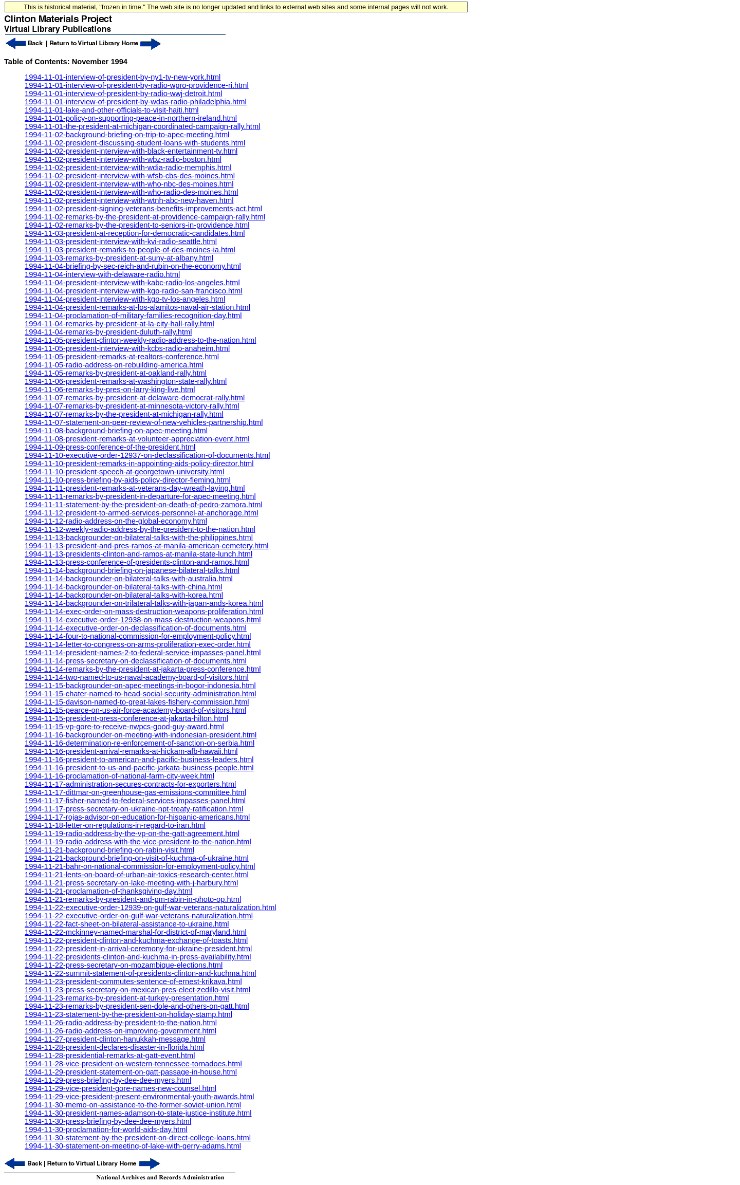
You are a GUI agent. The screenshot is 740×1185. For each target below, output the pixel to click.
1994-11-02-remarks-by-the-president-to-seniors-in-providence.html (137, 225)
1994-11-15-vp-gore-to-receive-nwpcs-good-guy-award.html (124, 727)
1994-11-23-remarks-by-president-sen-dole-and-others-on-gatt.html (137, 1006)
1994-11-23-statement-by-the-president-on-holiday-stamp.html (128, 1014)
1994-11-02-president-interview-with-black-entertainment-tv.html (131, 151)
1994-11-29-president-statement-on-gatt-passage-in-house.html (131, 1072)
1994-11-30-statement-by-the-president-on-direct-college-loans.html (138, 1138)
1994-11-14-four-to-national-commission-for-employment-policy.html (138, 636)
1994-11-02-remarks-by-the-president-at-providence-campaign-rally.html (145, 217)
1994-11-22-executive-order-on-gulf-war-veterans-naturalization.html (139, 916)
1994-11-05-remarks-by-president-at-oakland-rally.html (116, 373)
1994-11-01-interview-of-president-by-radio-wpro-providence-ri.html (137, 85)
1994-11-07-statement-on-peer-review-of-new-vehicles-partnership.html (144, 422)
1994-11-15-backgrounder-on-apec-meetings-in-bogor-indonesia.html (140, 685)
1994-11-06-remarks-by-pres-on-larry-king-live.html (110, 389)
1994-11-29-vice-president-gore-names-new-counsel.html (120, 1088)
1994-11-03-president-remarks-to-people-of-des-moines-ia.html (130, 250)
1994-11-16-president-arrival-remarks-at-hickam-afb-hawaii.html (131, 751)
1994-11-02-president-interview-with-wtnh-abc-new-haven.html (129, 200)
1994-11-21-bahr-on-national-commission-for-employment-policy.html (140, 866)
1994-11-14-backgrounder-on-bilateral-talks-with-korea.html (124, 595)
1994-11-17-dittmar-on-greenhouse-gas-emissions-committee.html (135, 792)
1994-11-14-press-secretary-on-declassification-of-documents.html (136, 661)
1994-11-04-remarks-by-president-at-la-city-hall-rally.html (119, 324)
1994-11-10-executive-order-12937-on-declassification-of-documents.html (147, 455)
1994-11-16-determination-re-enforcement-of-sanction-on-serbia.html (139, 743)
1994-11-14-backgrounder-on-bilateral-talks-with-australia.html (129, 579)
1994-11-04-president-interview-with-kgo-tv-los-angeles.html (125, 299)
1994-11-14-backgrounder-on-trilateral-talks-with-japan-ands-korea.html (144, 603)
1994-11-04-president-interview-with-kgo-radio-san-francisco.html (134, 291)
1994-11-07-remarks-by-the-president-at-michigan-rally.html (124, 414)
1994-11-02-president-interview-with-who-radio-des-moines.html (131, 192)
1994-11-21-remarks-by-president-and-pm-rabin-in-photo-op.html (133, 899)
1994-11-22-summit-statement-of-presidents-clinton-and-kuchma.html (140, 973)
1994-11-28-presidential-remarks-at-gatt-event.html (110, 1055)
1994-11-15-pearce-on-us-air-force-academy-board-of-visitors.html (135, 710)
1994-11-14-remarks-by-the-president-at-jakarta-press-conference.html (143, 669)
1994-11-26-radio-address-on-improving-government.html (120, 1031)
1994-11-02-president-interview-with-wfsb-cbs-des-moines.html (130, 176)
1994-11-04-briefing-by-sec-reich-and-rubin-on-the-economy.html (133, 266)
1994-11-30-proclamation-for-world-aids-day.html (106, 1129)
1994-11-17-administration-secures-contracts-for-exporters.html (130, 784)
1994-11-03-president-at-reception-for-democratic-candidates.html (135, 233)
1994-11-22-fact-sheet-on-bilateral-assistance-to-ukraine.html (127, 924)
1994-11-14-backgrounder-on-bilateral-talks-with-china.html (124, 587)
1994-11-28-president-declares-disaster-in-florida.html (114, 1047)
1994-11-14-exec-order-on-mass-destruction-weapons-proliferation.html (144, 611)
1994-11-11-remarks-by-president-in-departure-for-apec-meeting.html (140, 496)
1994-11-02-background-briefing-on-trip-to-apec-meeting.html (127, 135)
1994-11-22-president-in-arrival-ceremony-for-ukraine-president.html (138, 949)
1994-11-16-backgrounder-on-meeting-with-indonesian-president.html (140, 735)
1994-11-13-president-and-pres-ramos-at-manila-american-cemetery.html (147, 546)
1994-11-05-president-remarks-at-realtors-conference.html (122, 357)
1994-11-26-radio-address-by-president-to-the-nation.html (121, 1023)
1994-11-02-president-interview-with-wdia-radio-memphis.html (128, 167)
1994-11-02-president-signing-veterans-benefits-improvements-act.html (143, 209)
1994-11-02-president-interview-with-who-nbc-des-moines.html (129, 184)
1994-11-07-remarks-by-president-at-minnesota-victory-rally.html (132, 406)
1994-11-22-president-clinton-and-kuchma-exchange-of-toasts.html (136, 940)
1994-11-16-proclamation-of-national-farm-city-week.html (119, 776)
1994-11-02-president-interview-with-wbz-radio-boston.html (123, 159)
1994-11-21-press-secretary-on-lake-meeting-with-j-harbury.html (131, 883)
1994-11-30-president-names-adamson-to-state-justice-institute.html (138, 1113)
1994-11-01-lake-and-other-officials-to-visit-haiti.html (112, 110)
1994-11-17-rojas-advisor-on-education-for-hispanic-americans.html (137, 817)
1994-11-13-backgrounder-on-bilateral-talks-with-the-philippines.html (139, 537)
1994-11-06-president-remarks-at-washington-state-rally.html (126, 381)
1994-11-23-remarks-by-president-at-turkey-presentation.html (127, 998)
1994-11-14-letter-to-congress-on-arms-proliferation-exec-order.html (138, 644)
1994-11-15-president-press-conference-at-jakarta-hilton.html (126, 718)
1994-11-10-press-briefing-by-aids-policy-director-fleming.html (128, 480)
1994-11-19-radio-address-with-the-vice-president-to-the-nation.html (138, 842)
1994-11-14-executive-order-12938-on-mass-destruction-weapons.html (143, 620)
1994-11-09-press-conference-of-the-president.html (110, 447)
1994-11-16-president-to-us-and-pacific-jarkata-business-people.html (139, 768)
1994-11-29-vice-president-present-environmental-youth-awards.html (139, 1097)
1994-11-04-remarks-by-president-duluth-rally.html (108, 332)
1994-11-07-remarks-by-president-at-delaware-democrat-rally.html (135, 398)
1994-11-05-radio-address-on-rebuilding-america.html (114, 365)
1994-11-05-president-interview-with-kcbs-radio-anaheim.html (127, 348)
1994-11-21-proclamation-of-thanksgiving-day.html (108, 891)
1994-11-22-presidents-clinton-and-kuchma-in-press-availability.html (138, 957)
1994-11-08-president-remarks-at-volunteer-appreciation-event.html (137, 439)
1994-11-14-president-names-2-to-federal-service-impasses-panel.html (143, 653)
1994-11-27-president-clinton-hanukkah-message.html (115, 1039)
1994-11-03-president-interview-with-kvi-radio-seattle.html (121, 241)
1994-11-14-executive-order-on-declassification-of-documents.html (136, 628)
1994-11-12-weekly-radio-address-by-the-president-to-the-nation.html (140, 529)
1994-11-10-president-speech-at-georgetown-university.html (124, 472)
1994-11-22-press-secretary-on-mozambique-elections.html (124, 965)
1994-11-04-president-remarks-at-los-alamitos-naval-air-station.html (137, 307)
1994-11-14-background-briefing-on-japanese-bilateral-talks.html (132, 570)
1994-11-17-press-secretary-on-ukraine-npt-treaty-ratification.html (134, 809)
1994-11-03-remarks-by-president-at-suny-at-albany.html (119, 258)
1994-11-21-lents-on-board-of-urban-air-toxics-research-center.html (137, 875)
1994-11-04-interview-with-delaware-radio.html (102, 274)
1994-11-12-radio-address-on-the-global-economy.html (116, 521)
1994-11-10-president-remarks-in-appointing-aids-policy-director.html (139, 463)
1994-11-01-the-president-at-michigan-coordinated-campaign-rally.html (142, 126)
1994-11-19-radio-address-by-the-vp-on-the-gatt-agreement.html (132, 833)
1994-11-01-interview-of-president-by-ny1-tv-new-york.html (122, 77)
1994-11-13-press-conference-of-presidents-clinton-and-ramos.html (137, 562)
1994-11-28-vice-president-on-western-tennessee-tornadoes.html (133, 1064)
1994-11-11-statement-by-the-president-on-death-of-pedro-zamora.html (144, 505)
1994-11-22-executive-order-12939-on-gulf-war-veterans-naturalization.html (150, 907)
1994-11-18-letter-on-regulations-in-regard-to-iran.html (115, 825)
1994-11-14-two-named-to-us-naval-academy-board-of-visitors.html (137, 677)
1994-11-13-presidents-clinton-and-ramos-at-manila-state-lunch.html (138, 554)
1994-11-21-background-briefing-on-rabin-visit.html (109, 850)
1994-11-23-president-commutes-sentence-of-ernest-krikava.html (133, 981)
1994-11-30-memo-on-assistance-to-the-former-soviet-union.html (133, 1105)
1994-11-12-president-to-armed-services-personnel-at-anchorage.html (141, 513)
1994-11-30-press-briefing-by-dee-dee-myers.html (108, 1121)
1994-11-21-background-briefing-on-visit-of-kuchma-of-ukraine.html (137, 858)
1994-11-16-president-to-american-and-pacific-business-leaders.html (139, 759)
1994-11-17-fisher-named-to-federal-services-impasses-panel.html (135, 801)
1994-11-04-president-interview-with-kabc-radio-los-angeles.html (132, 283)
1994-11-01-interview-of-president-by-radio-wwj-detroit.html (123, 93)
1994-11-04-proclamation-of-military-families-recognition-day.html (133, 315)
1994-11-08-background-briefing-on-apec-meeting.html (116, 431)
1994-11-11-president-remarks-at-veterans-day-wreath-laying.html (135, 488)
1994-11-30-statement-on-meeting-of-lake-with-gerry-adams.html (133, 1146)
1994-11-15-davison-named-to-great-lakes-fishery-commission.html (137, 702)
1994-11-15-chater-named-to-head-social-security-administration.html (140, 694)
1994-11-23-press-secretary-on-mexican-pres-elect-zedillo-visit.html (137, 990)
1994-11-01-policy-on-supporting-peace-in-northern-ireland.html (131, 118)
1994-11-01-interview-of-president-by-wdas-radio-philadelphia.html (136, 102)
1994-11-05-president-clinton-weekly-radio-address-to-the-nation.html (140, 340)
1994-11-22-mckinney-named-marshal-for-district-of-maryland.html (136, 932)
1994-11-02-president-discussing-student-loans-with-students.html (135, 143)
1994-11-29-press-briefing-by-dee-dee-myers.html (108, 1080)
